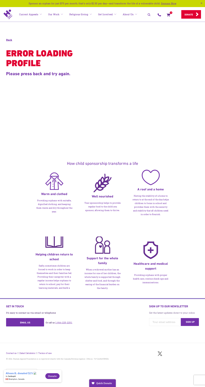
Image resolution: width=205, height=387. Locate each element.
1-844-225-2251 (63, 322)
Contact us (11, 351)
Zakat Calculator (27, 351)
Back (9, 39)
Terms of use (45, 351)
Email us (25, 322)
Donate (188, 14)
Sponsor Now (168, 3)
